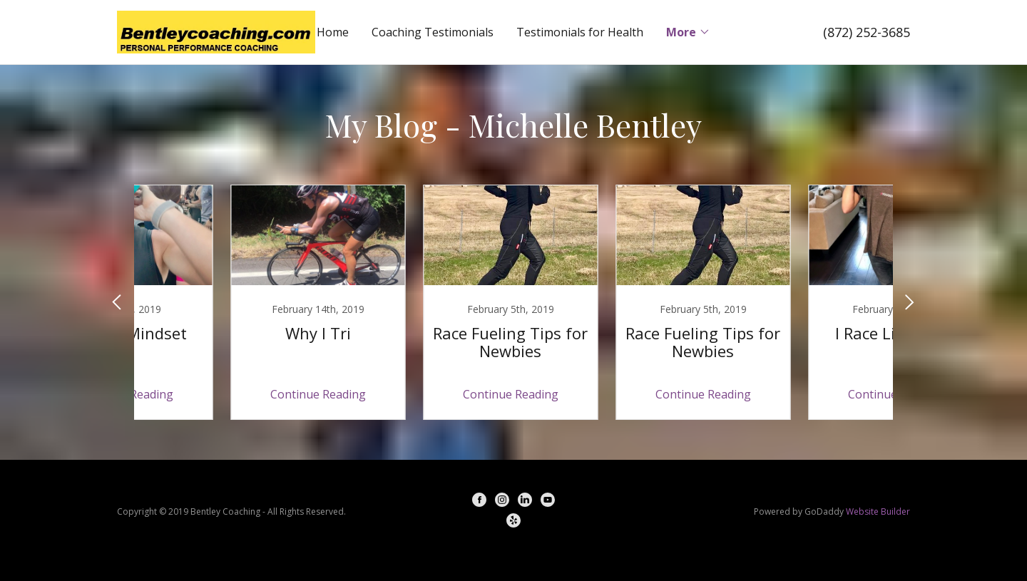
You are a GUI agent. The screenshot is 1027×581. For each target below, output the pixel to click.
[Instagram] (502, 501)
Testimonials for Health (579, 32)
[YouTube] (547, 501)
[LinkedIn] (525, 501)
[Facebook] (479, 501)
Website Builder (878, 511)
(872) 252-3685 (866, 32)
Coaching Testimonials (433, 32)
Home (333, 32)
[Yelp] (513, 522)
